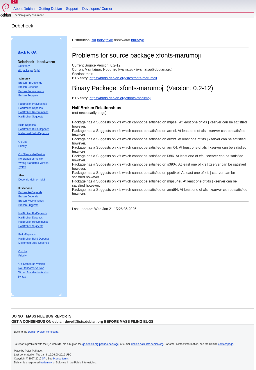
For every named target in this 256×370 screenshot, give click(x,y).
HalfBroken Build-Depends (33, 129)
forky (101, 40)
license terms (61, 358)
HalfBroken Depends (30, 108)
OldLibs (22, 141)
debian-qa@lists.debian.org (147, 344)
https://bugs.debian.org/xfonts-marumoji (120, 98)
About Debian (24, 9)
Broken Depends (28, 86)
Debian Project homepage (43, 331)
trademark (46, 362)
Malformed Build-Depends (33, 133)
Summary (24, 65)
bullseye (137, 40)
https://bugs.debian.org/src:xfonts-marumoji (123, 78)
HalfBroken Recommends (33, 112)
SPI (44, 358)
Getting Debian (50, 9)
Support (72, 9)
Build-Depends (27, 124)
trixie (109, 40)
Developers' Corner (97, 9)
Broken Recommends (31, 91)
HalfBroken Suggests (30, 116)
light (37, 70)
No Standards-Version (31, 158)
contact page (225, 344)
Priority (22, 146)
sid (93, 40)
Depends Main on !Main (32, 179)
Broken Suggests (28, 95)
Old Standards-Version (31, 154)
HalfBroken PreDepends (32, 103)
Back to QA (27, 52)
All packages (25, 70)
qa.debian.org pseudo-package (100, 344)
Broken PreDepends (30, 82)
